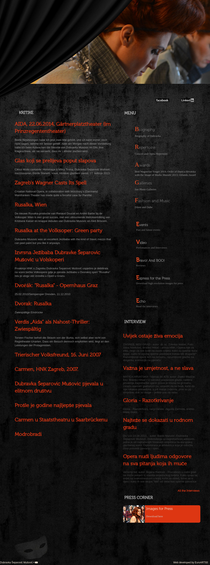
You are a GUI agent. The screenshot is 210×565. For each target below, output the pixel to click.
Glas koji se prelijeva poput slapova (55, 161)
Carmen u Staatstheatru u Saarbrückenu (61, 420)
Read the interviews (147, 306)
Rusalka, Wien (31, 205)
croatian (12, 6)
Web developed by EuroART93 (190, 562)
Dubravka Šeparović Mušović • (19, 562)
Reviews (141, 265)
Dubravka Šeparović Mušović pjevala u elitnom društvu (59, 387)
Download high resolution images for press (159, 283)
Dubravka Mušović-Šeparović (175, 82)
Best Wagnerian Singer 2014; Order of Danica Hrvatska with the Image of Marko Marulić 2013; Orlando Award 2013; (165, 173)
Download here (154, 516)
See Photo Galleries (145, 189)
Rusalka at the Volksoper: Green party (58, 230)
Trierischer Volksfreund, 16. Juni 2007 (58, 355)
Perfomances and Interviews (151, 247)
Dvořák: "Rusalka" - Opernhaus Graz (56, 285)
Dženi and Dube (143, 207)
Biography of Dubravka (148, 135)
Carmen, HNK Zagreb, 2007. (46, 369)
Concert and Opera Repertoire (151, 153)
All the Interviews (189, 490)
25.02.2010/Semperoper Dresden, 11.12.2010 (42, 294)
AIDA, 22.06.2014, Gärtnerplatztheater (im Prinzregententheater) (62, 127)
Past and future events (148, 229)
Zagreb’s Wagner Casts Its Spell (50, 183)
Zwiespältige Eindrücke (29, 312)
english (12, 12)
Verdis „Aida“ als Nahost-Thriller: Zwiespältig (52, 325)
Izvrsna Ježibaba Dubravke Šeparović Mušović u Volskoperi (57, 256)
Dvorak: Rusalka (33, 304)
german (12, 17)
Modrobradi (28, 434)
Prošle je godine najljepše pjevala (53, 405)
